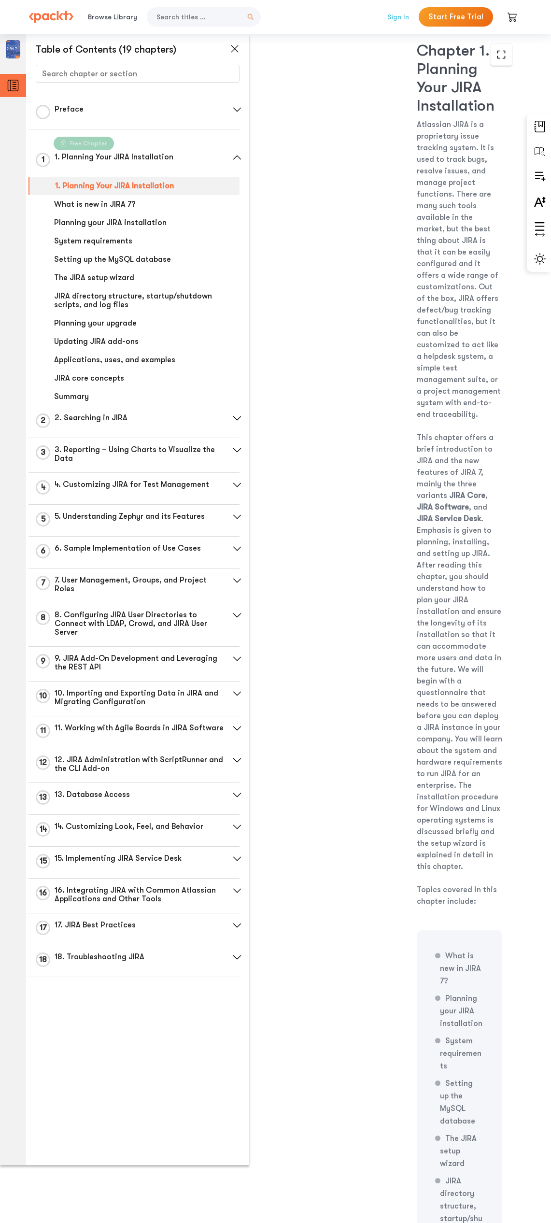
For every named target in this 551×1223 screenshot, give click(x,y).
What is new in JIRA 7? (95, 204)
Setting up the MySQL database (112, 259)
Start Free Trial (455, 17)
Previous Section (310, 1150)
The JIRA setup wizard (94, 277)
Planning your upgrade (95, 323)
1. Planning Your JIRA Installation (114, 186)
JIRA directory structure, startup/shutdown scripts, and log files (133, 300)
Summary (71, 396)
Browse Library (112, 17)
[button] (229, 109)
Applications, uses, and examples (114, 360)
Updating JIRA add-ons (96, 341)
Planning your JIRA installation (110, 222)
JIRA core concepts (89, 378)
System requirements (93, 241)
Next (460, 1151)
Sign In (398, 17)
